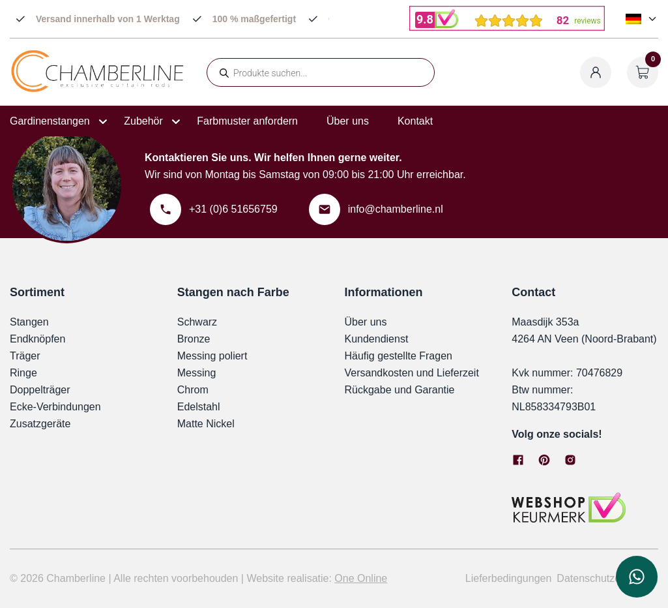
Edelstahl (198, 406)
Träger (25, 355)
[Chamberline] (98, 89)
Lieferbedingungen (508, 578)
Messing (196, 372)
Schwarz (197, 321)
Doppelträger (40, 389)
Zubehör (143, 121)
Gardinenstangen (50, 121)
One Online (360, 578)
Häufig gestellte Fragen (398, 355)
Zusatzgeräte (40, 423)
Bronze (194, 338)
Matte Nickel (206, 423)
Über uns (348, 121)
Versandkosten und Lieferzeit (412, 372)
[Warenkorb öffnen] (642, 72)
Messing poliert (212, 355)
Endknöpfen (37, 338)
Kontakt (415, 121)
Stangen (29, 321)
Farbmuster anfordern (247, 121)
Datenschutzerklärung (607, 578)
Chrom (193, 389)
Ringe (23, 372)
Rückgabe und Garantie (400, 389)
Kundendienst (377, 338)
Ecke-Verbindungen (55, 406)
